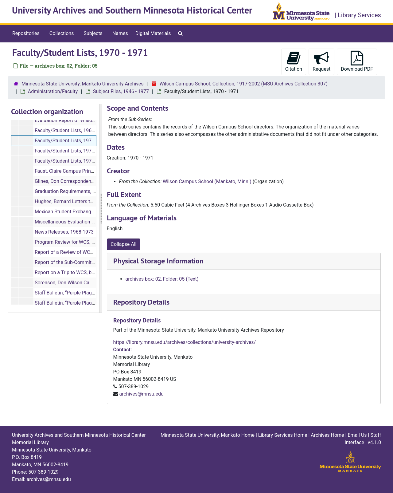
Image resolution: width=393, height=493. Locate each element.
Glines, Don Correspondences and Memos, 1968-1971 (93, 181)
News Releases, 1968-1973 (64, 232)
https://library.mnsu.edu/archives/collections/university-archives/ (184, 342)
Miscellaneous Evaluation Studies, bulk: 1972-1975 (90, 222)
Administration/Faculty (53, 91)
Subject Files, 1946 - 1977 (121, 91)
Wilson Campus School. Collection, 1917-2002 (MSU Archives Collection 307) (243, 84)
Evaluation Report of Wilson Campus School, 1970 (89, 120)
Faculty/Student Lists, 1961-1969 (71, 130)
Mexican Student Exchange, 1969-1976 (77, 212)
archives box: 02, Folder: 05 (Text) (162, 279)
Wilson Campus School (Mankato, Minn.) (207, 181)
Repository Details (141, 302)
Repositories (26, 33)
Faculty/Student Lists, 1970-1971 (71, 141)
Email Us (357, 435)
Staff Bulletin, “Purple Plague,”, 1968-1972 (80, 293)
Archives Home (327, 435)
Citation (293, 61)
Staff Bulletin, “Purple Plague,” (67, 303)
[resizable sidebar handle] (100, 208)
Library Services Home (282, 435)
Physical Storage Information (158, 261)
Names (120, 33)
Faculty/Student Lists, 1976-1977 (71, 161)
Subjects (93, 33)
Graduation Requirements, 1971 (69, 191)
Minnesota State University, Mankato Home (208, 435)
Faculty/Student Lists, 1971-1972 (71, 151)
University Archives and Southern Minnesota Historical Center (132, 10)
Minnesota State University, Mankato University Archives (82, 84)
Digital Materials (153, 33)
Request (321, 61)
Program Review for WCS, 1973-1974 (75, 242)
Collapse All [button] (124, 244)
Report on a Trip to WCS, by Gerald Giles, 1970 (84, 272)
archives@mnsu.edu (141, 394)
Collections (61, 33)
